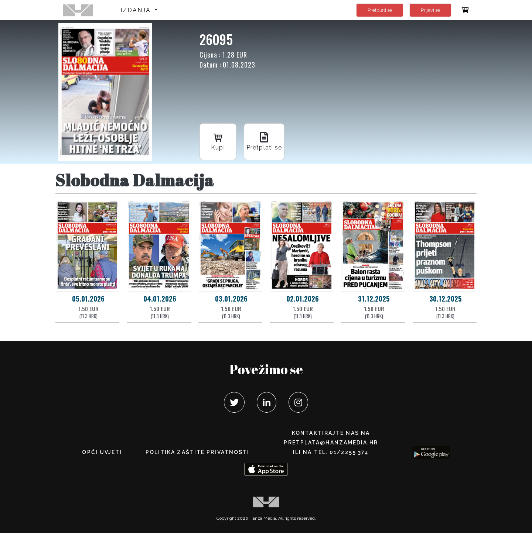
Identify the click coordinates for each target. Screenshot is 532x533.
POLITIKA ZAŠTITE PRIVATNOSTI (198, 452)
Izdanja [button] (136, 10)
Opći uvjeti (102, 452)
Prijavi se (430, 10)
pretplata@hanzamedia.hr (331, 443)
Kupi (218, 141)
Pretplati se (380, 10)
